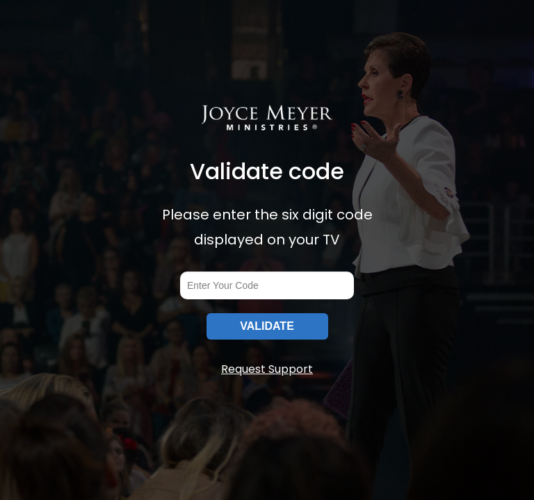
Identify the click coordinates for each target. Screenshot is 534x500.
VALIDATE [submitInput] (267, 326)
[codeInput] (267, 285)
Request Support (267, 369)
